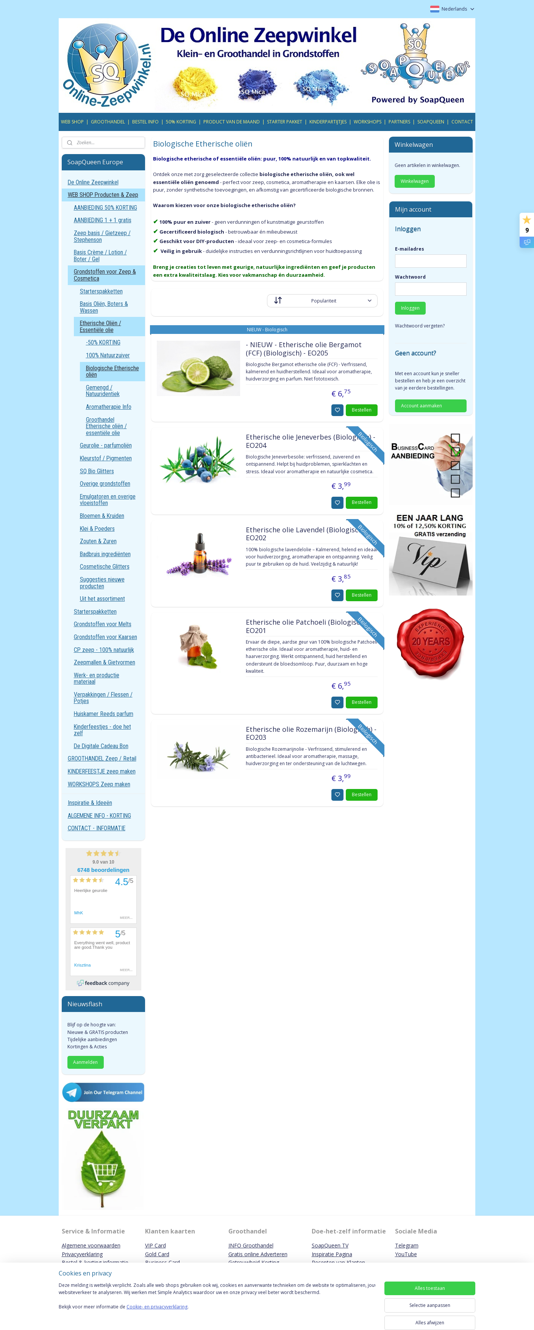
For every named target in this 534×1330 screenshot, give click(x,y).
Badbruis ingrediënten (105, 554)
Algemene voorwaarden (91, 1245)
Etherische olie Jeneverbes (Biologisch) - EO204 (310, 441)
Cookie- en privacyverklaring (156, 1314)
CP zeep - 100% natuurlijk (104, 649)
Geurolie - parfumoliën (106, 445)
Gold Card (157, 1254)
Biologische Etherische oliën (112, 372)
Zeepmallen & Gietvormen (104, 662)
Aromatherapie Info (108, 406)
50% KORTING (181, 121)
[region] (217, 1304)
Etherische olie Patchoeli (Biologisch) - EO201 (307, 626)
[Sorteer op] (322, 301)
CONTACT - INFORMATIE (96, 828)
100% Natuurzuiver (108, 355)
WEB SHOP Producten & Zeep (103, 194)
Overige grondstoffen (105, 483)
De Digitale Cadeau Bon (101, 746)
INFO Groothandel (250, 1245)
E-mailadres (409, 249)
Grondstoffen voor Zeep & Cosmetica (105, 275)
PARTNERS (399, 121)
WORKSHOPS (367, 121)
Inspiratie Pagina (332, 1254)
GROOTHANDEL (108, 121)
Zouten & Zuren (98, 541)
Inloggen (410, 308)
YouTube (406, 1254)
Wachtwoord (410, 277)
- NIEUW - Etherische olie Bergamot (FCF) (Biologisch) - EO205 (303, 349)
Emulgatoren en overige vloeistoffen (108, 500)
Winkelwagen (415, 181)
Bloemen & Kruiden (102, 515)
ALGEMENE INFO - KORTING (99, 815)
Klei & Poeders (97, 528)
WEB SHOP (72, 121)
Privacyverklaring (82, 1254)
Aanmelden (85, 1062)
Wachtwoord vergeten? (420, 326)
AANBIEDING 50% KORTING (105, 207)
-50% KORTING (103, 342)
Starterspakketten (101, 291)
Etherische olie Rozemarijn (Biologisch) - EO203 (310, 733)
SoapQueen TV (330, 1245)
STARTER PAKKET (284, 121)
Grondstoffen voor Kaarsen (105, 637)
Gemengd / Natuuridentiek (103, 391)
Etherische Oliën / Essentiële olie (100, 327)
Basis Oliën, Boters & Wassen (104, 307)
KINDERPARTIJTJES (328, 121)
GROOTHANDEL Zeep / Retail (102, 758)
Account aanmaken (421, 405)
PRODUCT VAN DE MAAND (231, 121)
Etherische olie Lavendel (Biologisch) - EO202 (306, 534)
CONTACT (462, 121)
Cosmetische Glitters (105, 566)
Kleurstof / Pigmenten (106, 458)
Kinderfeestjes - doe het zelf (102, 730)
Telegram (406, 1245)
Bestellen (362, 410)
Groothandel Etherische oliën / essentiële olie (106, 426)
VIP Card (155, 1245)
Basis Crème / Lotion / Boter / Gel (100, 256)
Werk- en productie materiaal (96, 679)
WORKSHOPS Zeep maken (99, 784)
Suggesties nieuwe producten (102, 583)
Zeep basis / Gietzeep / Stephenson (102, 236)
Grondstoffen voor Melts (102, 624)
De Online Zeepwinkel (93, 182)
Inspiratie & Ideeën (90, 802)
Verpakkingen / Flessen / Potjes (103, 698)
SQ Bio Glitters (97, 471)
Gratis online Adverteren (257, 1254)
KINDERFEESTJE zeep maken (102, 771)
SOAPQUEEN (430, 121)
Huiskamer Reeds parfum (103, 713)
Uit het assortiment (102, 598)
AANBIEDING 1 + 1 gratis (102, 220)
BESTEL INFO (145, 121)
